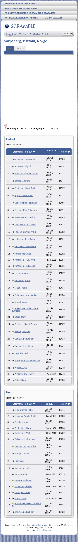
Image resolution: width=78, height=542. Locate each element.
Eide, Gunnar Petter (23, 410)
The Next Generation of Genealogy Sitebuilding (39, 525)
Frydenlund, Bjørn (22, 428)
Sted (10, 48)
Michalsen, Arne (22, 280)
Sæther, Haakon (22, 331)
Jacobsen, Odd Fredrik (25, 246)
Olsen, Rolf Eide (22, 492)
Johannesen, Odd (22, 254)
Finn (25, 34)
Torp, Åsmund (21, 353)
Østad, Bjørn (20, 380)
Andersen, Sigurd (22, 166)
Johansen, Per (21, 474)
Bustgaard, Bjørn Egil (24, 188)
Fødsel (51, 150)
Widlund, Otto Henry (24, 374)
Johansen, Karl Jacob (24, 266)
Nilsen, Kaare (20, 288)
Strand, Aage (20, 302)
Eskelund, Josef (21, 422)
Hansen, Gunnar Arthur (25, 232)
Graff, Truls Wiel (22, 433)
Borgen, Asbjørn (22, 181)
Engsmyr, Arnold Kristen (25, 416)
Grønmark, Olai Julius (24, 217)
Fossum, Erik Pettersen (25, 210)
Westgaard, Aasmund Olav (27, 360)
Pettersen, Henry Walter (25, 295)
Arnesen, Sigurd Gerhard (26, 173)
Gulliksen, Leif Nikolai (24, 439)
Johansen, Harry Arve (24, 260)
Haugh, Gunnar (21, 453)
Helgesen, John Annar (24, 239)
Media (36, 34)
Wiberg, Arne (20, 368)
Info (47, 34)
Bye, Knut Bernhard (23, 195)
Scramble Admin (44, 530)
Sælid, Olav (19, 317)
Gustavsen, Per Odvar (25, 224)
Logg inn (11, 34)
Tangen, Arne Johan (23, 346)
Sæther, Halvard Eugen (25, 324)
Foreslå (20, 48)
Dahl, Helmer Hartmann (25, 203)
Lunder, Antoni (21, 273)
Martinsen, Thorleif (23, 486)
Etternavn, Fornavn (24, 152)
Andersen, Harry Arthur (25, 159)
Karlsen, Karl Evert (23, 480)
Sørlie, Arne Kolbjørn (24, 339)
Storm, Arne (20, 498)
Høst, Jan (19, 461)
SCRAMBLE (23, 26)
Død (49, 404)
